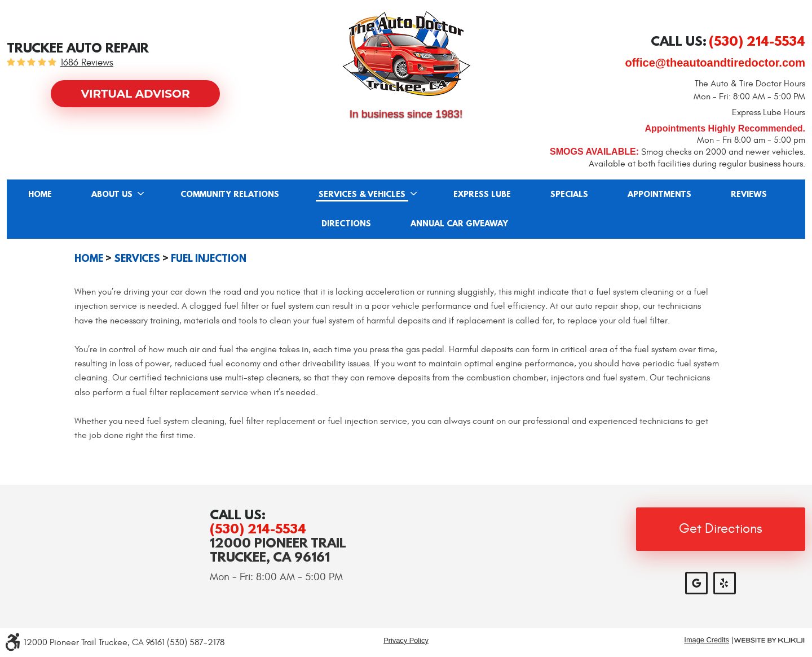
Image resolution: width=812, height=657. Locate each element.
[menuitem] (40, 194)
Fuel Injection (208, 258)
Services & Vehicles (362, 194)
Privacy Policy (406, 640)
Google (696, 583)
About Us (112, 194)
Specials (569, 194)
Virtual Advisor (135, 93)
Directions (346, 224)
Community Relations (229, 194)
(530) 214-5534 (258, 529)
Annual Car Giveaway (459, 224)
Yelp (724, 583)
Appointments (659, 194)
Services (137, 258)
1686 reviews (86, 63)
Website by (769, 640)
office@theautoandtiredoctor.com (715, 62)
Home (40, 194)
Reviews (749, 194)
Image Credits (706, 640)
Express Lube (482, 194)
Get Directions (720, 529)
